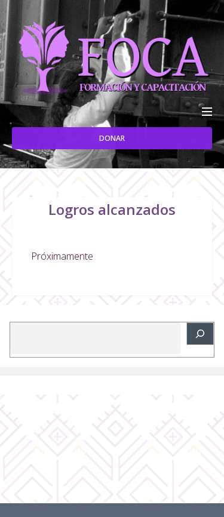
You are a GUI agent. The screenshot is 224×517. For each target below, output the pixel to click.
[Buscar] (200, 333)
